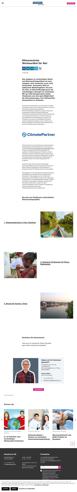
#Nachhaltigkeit (8, 421)
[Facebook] (24, 68)
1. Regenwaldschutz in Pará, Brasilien (20, 222)
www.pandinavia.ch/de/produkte (42, 148)
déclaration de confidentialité (42, 485)
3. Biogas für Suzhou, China (15, 304)
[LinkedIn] (28, 68)
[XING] (32, 68)
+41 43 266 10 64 (48, 404)
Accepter (5, 488)
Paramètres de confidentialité (27, 488)
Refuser (14, 488)
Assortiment (71, 3)
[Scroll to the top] (73, 469)
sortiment (38, 415)
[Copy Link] (40, 68)
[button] (1, 446)
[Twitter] (36, 68)
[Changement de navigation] (2, 3)
